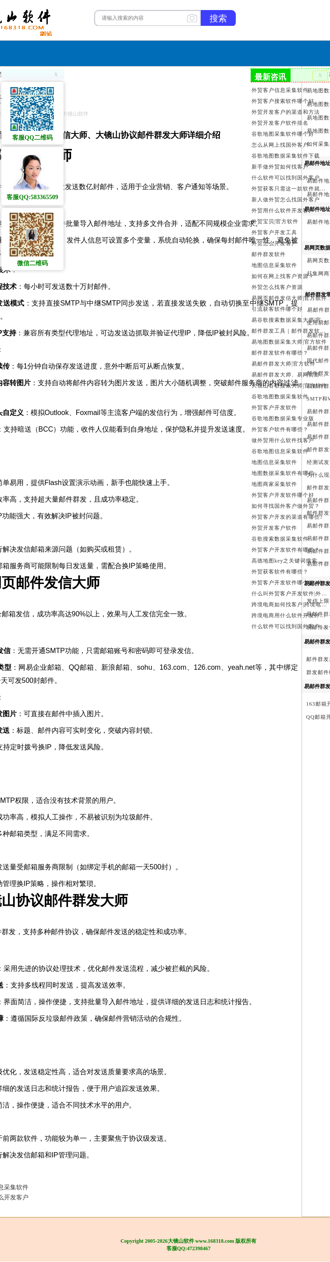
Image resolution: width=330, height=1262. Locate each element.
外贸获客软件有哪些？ (280, 572)
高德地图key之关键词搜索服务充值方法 (290, 561)
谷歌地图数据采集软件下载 (286, 156)
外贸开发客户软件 (274, 528)
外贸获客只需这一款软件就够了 (290, 189)
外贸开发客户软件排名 (280, 123)
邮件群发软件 (269, 254)
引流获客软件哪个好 (277, 309)
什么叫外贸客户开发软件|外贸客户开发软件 (290, 594)
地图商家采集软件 (274, 484)
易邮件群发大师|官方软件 (284, 364)
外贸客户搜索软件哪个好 (283, 101)
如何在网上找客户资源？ (283, 276)
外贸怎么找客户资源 (277, 287)
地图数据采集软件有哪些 (283, 473)
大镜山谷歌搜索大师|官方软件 (289, 386)
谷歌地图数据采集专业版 (283, 418)
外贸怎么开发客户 (274, 243)
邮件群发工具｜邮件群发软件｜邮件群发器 (290, 331)
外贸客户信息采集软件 (280, 90)
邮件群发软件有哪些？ (280, 353)
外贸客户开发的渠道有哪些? (287, 517)
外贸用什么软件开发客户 (283, 210)
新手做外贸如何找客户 (280, 167)
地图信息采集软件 (274, 265)
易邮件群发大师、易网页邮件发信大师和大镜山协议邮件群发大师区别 (290, 375)
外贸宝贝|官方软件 (275, 221)
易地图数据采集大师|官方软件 (289, 342)
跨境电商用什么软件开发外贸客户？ (290, 615)
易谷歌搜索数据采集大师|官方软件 (290, 320)
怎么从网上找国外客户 (280, 145)
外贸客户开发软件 (274, 407)
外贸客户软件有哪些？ (280, 429)
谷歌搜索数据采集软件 (280, 539)
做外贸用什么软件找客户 (283, 440)
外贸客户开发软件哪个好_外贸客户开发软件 (290, 583)
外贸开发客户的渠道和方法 (286, 112)
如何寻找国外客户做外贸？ (286, 506)
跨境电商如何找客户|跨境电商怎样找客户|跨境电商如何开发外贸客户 (290, 604)
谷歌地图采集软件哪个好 (283, 134)
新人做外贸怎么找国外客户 (286, 200)
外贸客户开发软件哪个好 (283, 495)
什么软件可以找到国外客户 (286, 178)
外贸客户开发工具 (274, 232)
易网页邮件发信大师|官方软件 (289, 298)
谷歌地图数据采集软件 (280, 397)
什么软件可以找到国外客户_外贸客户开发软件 (290, 626)
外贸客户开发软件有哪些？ (286, 550)
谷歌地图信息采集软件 (280, 451)
